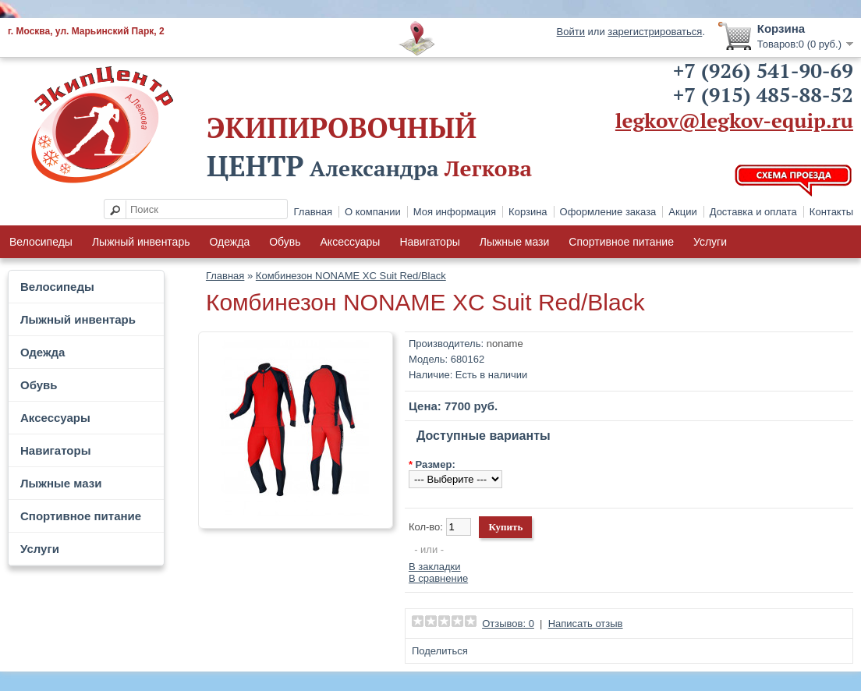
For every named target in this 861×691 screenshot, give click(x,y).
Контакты (831, 212)
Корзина (527, 212)
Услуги (710, 242)
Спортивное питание (621, 242)
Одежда (229, 242)
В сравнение (438, 578)
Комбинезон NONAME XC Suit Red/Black (351, 276)
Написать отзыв (585, 623)
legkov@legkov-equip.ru (734, 120)
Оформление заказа (608, 212)
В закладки (435, 566)
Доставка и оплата (753, 212)
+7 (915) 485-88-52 (763, 94)
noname (505, 343)
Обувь (284, 242)
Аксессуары (351, 242)
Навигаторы (429, 242)
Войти (571, 31)
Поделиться (440, 651)
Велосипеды (41, 242)
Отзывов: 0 (508, 623)
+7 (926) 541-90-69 (763, 70)
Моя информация (454, 212)
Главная (313, 212)
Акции (682, 212)
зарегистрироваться (655, 31)
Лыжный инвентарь (141, 242)
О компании (373, 212)
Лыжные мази (515, 242)
